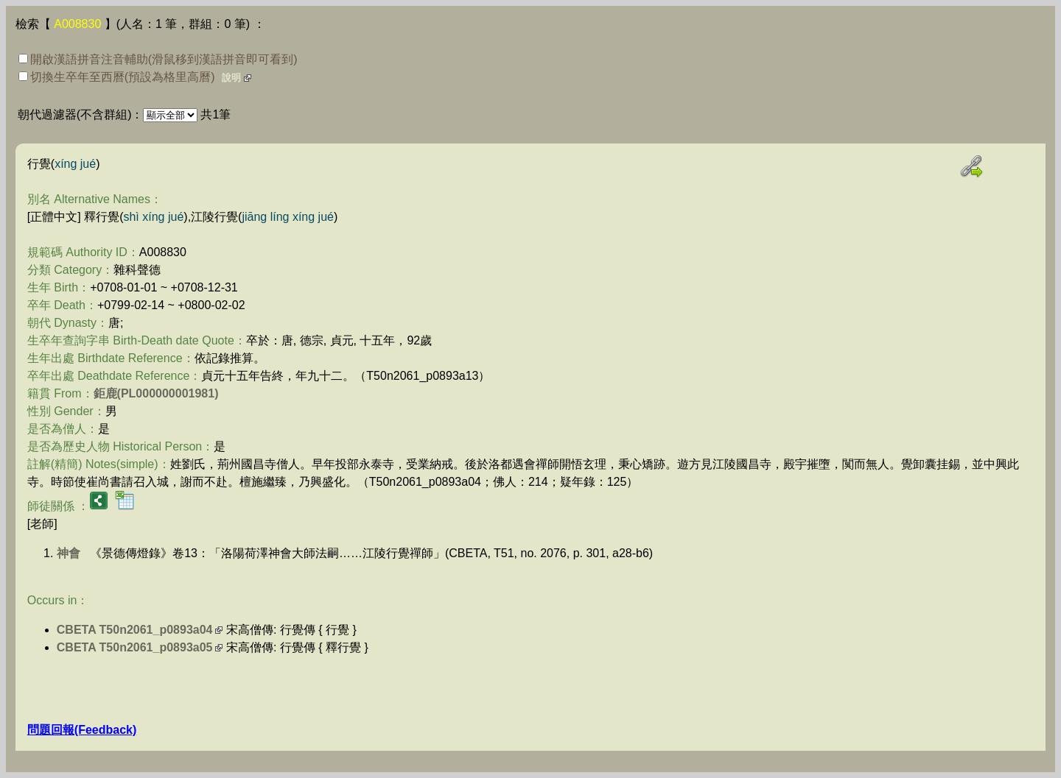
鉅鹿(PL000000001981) (156, 393)
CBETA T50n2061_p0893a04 (135, 629)
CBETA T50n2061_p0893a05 (135, 647)
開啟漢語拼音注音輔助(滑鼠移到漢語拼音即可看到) (158, 59)
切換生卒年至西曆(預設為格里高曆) (116, 77)
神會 (68, 553)
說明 (231, 77)
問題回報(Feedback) (81, 730)
